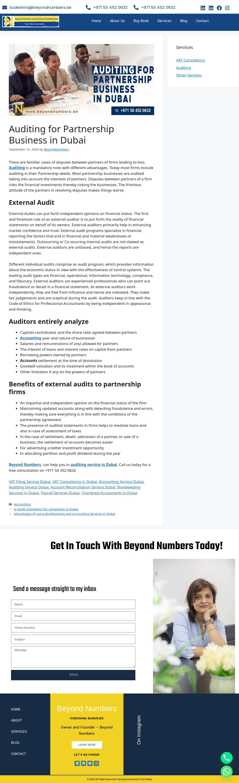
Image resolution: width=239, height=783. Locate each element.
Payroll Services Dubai (60, 492)
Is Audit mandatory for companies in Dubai (46, 509)
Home (96, 20)
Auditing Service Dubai (29, 487)
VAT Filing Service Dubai (29, 481)
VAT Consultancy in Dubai (74, 481)
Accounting (22, 504)
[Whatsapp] (227, 771)
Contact (202, 20)
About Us (117, 20)
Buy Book (141, 20)
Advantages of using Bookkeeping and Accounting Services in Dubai (64, 514)
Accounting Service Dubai (121, 481)
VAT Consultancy (190, 60)
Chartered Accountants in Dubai (109, 492)
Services (164, 20)
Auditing (183, 67)
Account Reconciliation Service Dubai (83, 487)
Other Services (189, 75)
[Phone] (227, 758)
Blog (183, 20)
